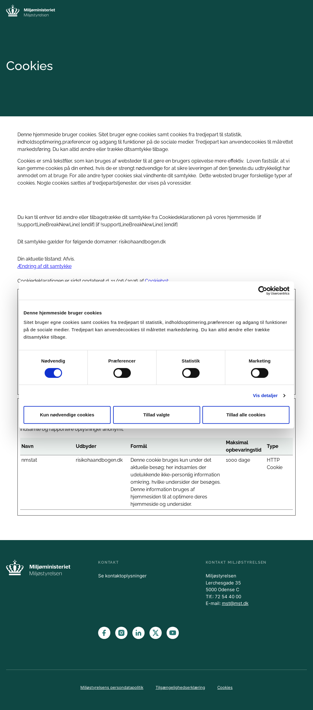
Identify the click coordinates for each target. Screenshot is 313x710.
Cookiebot (156, 281)
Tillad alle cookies (245, 414)
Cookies (225, 687)
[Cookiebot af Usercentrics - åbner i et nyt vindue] (262, 290)
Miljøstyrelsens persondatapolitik (111, 687)
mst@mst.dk (235, 603)
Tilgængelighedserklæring (180, 687)
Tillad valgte (156, 414)
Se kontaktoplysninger (122, 576)
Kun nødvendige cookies (67, 414)
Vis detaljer (265, 395)
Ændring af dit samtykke (44, 266)
